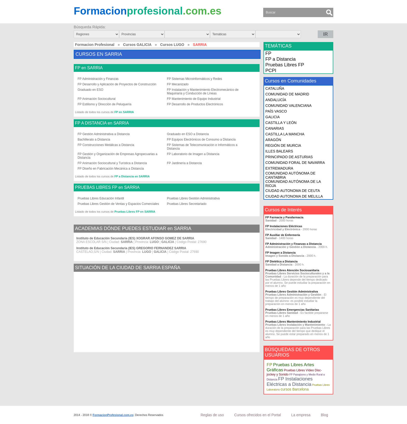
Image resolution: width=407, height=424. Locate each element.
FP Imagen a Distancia (280, 252)
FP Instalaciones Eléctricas (283, 226)
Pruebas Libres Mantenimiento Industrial (293, 321)
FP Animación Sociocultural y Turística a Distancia (112, 163)
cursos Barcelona (295, 389)
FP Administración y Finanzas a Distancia (293, 243)
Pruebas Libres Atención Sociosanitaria (292, 270)
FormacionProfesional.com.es (113, 414)
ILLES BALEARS (279, 151)
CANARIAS (274, 128)
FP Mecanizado (177, 84)
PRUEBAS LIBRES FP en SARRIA (107, 187)
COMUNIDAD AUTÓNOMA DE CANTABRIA (290, 175)
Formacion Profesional (94, 45)
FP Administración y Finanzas (98, 79)
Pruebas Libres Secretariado (186, 204)
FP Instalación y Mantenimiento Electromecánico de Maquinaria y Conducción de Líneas (203, 91)
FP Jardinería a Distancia (184, 163)
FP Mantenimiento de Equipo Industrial (194, 99)
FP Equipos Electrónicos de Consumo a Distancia (201, 139)
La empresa (300, 415)
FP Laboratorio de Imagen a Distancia (193, 154)
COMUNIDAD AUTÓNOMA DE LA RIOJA (293, 183)
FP (268, 53)
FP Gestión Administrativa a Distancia (104, 134)
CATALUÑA (274, 88)
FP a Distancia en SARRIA (132, 176)
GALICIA (272, 117)
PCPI (270, 70)
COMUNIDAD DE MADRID (287, 94)
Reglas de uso (212, 415)
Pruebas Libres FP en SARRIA (134, 211)
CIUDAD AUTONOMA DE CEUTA (292, 191)
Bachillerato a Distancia (94, 139)
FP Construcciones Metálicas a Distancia (106, 145)
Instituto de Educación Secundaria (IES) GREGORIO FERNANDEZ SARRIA (131, 248)
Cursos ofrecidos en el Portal (257, 415)
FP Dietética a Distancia (281, 261)
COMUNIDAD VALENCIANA (288, 105)
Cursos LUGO (172, 45)
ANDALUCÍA (275, 100)
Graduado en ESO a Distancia (188, 134)
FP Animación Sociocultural (97, 99)
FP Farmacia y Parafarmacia (284, 217)
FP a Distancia (280, 59)
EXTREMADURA (279, 168)
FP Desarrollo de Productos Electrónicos (195, 104)
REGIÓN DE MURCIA (283, 145)
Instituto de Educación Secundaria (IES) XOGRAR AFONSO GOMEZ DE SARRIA (135, 238)
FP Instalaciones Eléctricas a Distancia (290, 381)
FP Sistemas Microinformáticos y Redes (194, 79)
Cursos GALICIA (137, 45)
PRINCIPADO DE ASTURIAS (289, 157)
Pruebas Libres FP (284, 64)
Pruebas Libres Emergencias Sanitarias (292, 309)
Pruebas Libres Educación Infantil (101, 198)
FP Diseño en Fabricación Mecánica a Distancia (111, 168)
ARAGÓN (273, 140)
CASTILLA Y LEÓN (280, 123)
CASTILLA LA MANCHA (284, 134)
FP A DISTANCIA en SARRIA (102, 123)
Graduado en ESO (90, 90)
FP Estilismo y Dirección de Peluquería (104, 104)
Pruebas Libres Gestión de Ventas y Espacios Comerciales (118, 204)
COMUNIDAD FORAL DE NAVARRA (295, 163)
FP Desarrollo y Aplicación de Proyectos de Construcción (117, 84)
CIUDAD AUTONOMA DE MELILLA (294, 196)
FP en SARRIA (89, 68)
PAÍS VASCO (276, 111)
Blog (324, 415)
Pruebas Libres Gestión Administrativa (193, 198)
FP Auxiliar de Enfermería (282, 235)
